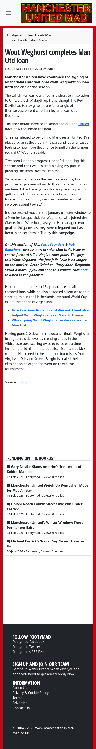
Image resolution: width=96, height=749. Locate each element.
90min (23, 382)
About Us (20, 687)
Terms (17, 697)
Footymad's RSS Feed (29, 651)
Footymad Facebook (28, 641)
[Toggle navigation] (8, 13)
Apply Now (66, 674)
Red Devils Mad (40, 35)
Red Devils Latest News (29, 40)
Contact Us (21, 707)
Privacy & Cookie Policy (31, 692)
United (83, 124)
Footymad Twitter (26, 646)
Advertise (20, 702)
